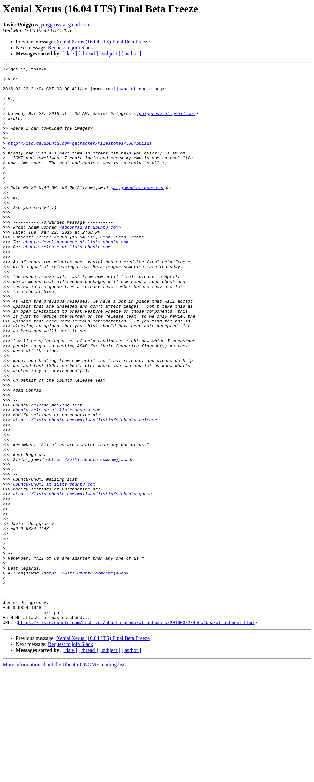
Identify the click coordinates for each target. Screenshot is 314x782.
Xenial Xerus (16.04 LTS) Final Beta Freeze (103, 41)
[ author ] (131, 53)
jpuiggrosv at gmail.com (65, 24)
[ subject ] (109, 53)
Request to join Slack (70, 47)
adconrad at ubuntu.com (90, 260)
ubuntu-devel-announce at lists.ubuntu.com (75, 277)
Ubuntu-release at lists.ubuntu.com (56, 479)
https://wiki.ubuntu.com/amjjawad (90, 538)
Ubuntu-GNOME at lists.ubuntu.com (54, 568)
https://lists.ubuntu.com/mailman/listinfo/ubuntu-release (85, 491)
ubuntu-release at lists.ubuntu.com (66, 283)
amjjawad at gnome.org (135, 94)
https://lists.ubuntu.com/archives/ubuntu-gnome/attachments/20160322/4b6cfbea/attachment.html (136, 734)
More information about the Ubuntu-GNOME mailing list (64, 776)
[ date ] (69, 53)
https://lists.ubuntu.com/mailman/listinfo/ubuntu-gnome (82, 580)
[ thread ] (88, 53)
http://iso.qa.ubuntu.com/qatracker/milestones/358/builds (80, 159)
